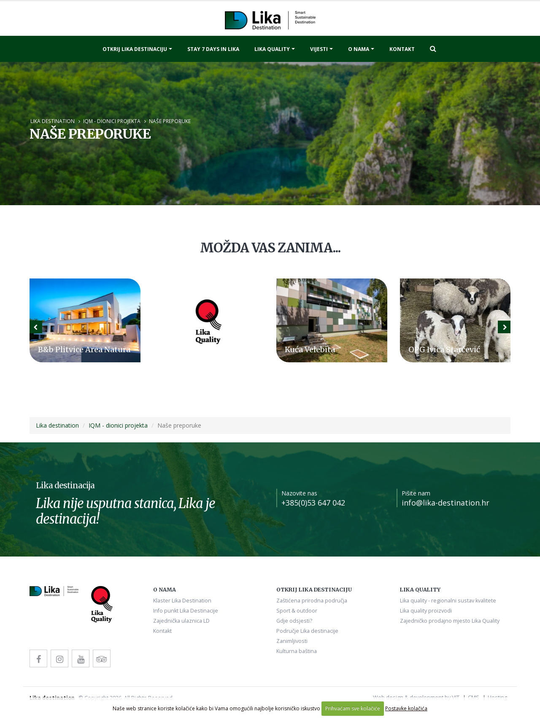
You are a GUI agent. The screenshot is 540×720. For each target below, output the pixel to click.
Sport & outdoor (296, 610)
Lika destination (52, 121)
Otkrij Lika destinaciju (135, 49)
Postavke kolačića (406, 708)
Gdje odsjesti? (294, 620)
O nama (358, 49)
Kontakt (402, 49)
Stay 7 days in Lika (213, 49)
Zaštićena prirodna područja (311, 600)
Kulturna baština (296, 651)
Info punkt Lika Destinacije (185, 610)
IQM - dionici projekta (111, 121)
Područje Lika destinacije (307, 630)
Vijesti (319, 49)
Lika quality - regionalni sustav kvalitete (448, 600)
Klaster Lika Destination (182, 600)
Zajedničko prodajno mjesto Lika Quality (450, 620)
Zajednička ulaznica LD (181, 620)
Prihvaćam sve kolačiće (352, 708)
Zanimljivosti (292, 641)
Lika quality (272, 49)
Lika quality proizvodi (426, 610)
